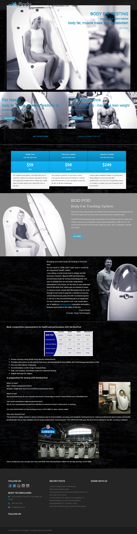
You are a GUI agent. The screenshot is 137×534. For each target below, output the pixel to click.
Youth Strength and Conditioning (63, 486)
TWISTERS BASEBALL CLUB (60, 6)
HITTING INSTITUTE (105, 3)
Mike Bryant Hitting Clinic (59, 489)
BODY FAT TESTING (74, 3)
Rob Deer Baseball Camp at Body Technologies (68, 506)
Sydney (49, 530)
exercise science (65, 306)
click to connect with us (89, 136)
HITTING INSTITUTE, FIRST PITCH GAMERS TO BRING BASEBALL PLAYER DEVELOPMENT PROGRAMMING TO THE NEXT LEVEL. (67, 500)
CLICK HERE (46, 409)
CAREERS (75, 6)
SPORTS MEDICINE (90, 3)
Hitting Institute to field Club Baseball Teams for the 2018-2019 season (68, 494)
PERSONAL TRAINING (58, 3)
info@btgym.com (18, 507)
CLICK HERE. (87, 461)
